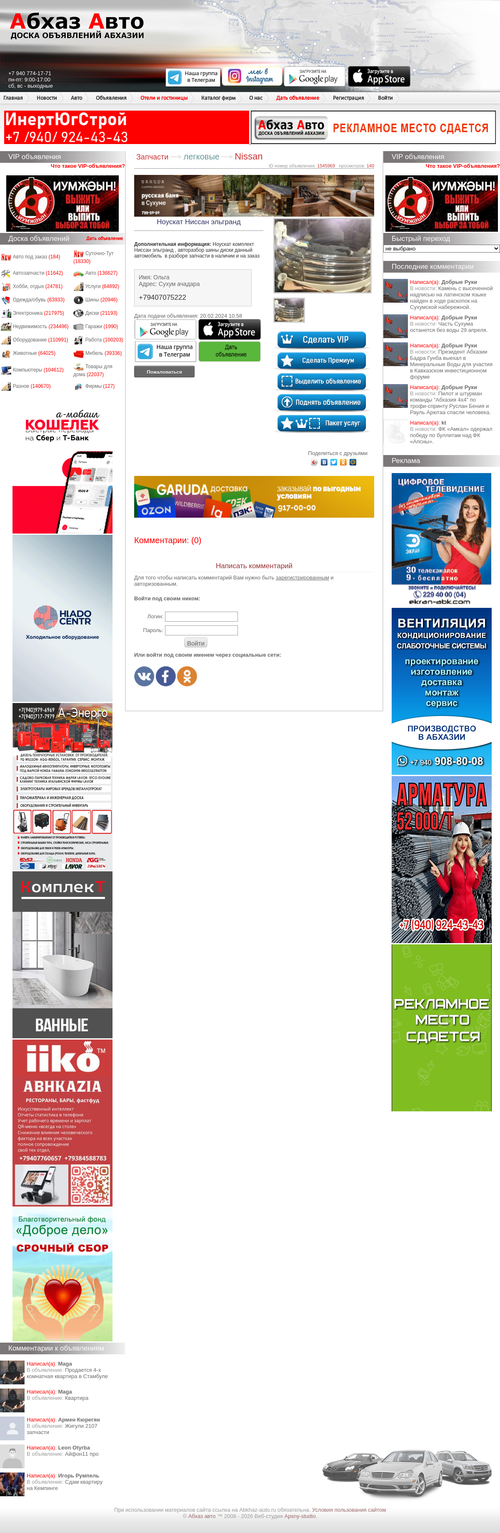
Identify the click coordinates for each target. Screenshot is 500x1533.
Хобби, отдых (38, 286)
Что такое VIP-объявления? (88, 166)
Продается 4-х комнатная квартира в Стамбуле (67, 1373)
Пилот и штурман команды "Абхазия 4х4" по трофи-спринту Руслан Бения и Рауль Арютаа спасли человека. (450, 402)
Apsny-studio (299, 1516)
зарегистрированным (302, 577)
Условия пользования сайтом (349, 1510)
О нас (255, 98)
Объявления (111, 98)
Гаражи (101, 326)
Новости (47, 98)
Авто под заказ (36, 257)
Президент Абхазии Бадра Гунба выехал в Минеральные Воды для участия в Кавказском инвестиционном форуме (451, 364)
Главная (13, 98)
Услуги (102, 286)
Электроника (38, 313)
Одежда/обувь (39, 300)
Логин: (155, 616)
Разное (32, 386)
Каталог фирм (218, 98)
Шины (101, 300)
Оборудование (40, 340)
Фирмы (100, 386)
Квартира (76, 1398)
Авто (76, 98)
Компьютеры (38, 370)
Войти (385, 98)
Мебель (103, 353)
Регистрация (348, 98)
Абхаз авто (202, 1516)
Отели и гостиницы (164, 98)
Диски (101, 313)
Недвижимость (41, 326)
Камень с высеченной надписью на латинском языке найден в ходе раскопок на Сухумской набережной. (451, 297)
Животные (34, 353)
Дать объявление (297, 98)
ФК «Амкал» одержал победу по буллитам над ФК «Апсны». (451, 435)
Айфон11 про (82, 1454)
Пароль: (153, 630)
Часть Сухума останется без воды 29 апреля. (449, 327)
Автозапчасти (38, 273)
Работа (104, 340)
